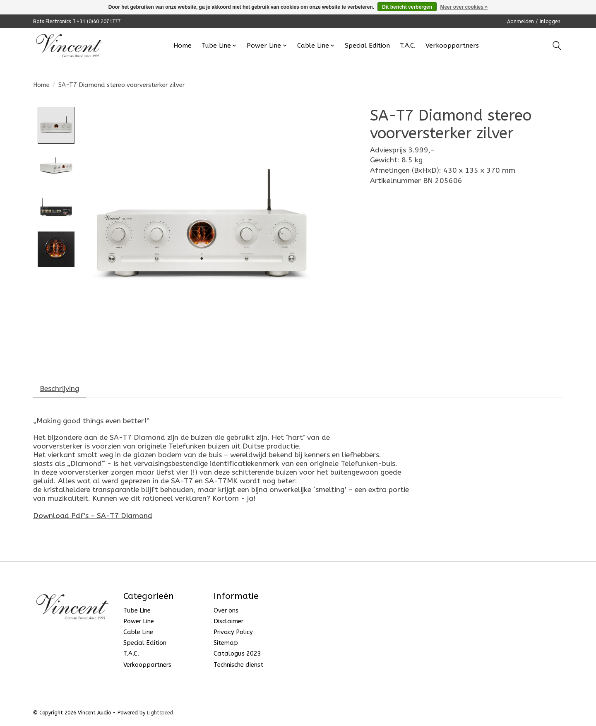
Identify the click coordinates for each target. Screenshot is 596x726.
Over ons (226, 610)
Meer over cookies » (464, 7)
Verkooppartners (452, 45)
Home (182, 45)
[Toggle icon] (557, 45)
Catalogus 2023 (237, 654)
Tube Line (137, 610)
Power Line (138, 621)
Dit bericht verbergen (407, 7)
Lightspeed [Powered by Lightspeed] (160, 713)
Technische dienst (238, 664)
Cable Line (138, 632)
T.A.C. (408, 45)
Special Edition (367, 45)
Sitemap (226, 643)
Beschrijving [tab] (59, 388)
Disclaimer (228, 621)
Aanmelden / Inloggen (533, 21)
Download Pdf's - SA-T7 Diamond (92, 515)
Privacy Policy (233, 632)
